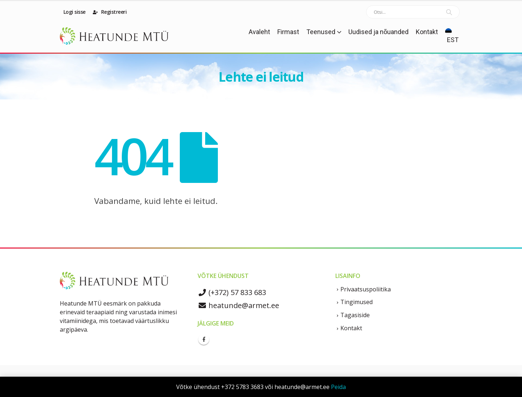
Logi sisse (74, 11)
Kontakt (427, 32)
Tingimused (356, 302)
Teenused (320, 32)
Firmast (288, 32)
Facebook (203, 339)
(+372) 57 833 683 (232, 292)
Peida (338, 387)
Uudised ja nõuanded (378, 32)
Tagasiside (355, 315)
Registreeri (110, 11)
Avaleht (259, 32)
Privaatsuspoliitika (365, 289)
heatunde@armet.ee (238, 305)
